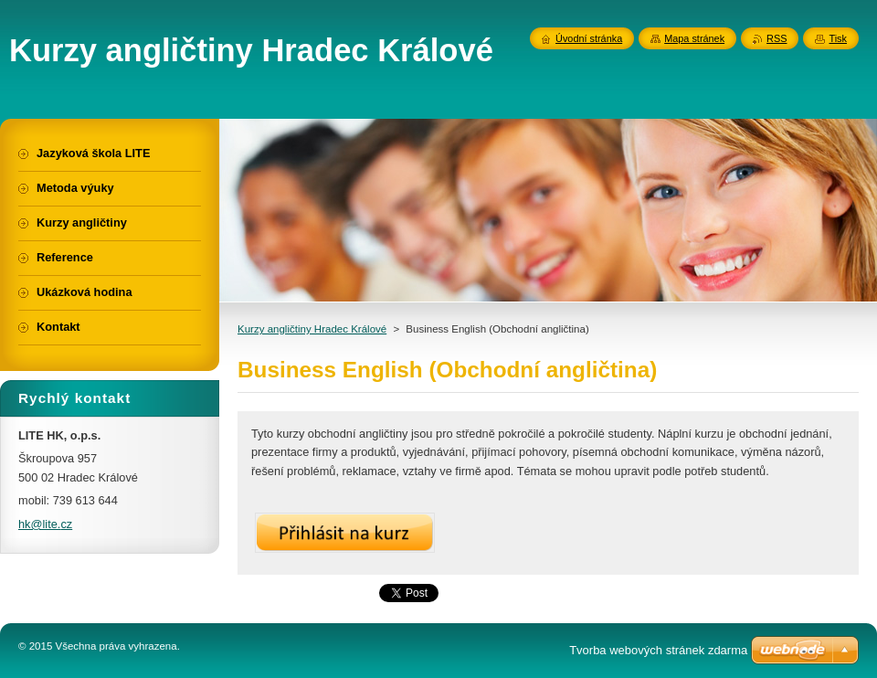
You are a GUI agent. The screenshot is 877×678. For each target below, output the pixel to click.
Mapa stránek (694, 38)
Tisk (838, 38)
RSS (776, 38)
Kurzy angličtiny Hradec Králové (312, 328)
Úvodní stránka (588, 38)
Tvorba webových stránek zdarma (658, 650)
